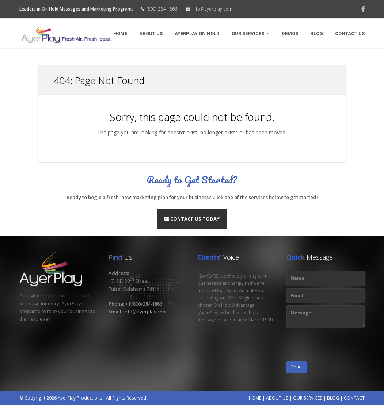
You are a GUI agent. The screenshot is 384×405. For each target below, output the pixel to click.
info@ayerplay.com (212, 9)
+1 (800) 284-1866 (143, 304)
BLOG (333, 398)
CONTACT (354, 398)
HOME (255, 398)
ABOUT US (277, 398)
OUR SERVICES (307, 398)
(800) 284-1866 (161, 9)
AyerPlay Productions (80, 398)
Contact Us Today (192, 218)
